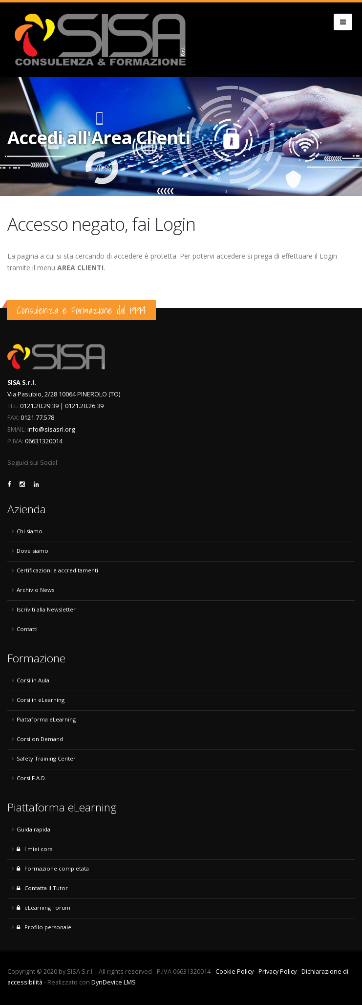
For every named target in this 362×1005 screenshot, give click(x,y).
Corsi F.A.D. (31, 778)
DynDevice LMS (113, 982)
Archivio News (35, 589)
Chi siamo (30, 531)
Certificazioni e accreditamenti (57, 570)
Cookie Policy (234, 971)
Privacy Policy (277, 971)
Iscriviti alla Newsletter (46, 609)
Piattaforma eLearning (46, 719)
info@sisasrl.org (51, 429)
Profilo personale (44, 927)
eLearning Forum (43, 907)
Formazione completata (53, 868)
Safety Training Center (46, 758)
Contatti (27, 629)
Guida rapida (33, 829)
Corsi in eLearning (40, 699)
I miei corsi (35, 848)
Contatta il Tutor (42, 888)
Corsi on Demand (40, 739)
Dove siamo (32, 550)
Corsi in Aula (33, 680)
